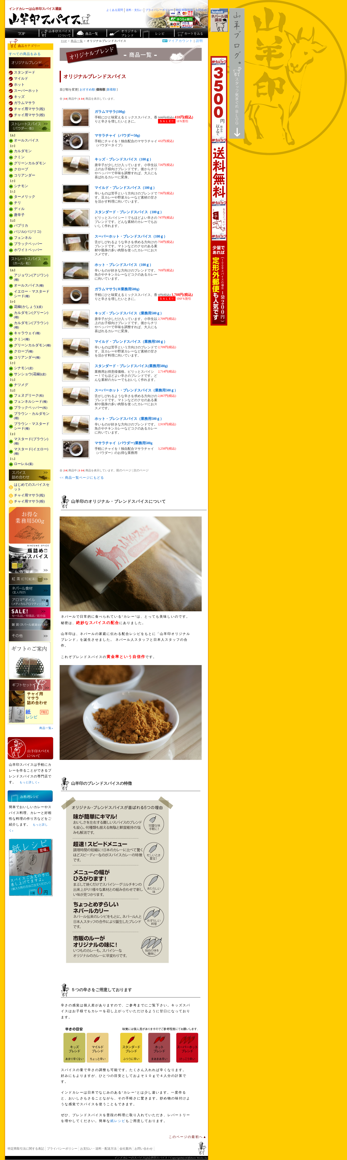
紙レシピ (118, 1121)
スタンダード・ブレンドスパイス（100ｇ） (129, 212)
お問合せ (201, 9)
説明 (199, 41)
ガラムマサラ (24, 103)
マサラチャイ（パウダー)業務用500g (123, 443)
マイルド (21, 78)
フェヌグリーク (29, 395)
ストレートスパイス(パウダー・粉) (29, 126)
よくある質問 (114, 9)
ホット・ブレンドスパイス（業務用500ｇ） (129, 419)
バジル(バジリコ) (27, 232)
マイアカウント (180, 41)
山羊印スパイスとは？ (30, 748)
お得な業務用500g (29, 525)
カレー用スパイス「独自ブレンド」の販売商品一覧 (29, 63)
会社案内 (125, 1148)
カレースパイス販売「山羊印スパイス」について (56, 33)
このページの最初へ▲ (188, 1137)
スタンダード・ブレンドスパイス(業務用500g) (131, 366)
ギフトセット (29, 685)
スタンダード (24, 72)
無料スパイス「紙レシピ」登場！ (31, 867)
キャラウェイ (27, 333)
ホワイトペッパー (28, 250)
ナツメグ (21, 385)
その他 (29, 635)
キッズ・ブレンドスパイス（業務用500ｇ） (129, 313)
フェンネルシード (30, 401)
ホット (19, 84)
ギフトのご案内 (29, 660)
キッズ (19, 97)
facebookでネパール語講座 (219, 20)
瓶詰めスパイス (29, 558)
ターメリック (24, 197)
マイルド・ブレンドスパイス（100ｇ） (126, 188)
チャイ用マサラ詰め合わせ (30, 699)
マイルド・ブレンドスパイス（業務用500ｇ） (131, 342)
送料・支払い (134, 9)
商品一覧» (46, 727)
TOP (64, 40)
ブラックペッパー (28, 244)
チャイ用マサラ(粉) (29, 115)
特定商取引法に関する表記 (26, 1148)
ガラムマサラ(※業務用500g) (117, 289)
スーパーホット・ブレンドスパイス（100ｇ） (131, 236)
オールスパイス (26, 140)
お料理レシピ (30, 796)
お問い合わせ (143, 1148)
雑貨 (29, 624)
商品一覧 (77, 40)
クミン (19, 157)
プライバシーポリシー (62, 1148)
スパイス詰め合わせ (29, 475)
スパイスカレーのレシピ (157, 33)
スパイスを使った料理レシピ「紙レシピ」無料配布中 (30, 715)
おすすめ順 (87, 89)
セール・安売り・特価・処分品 (29, 613)
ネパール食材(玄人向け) (29, 590)
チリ (17, 203)
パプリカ (21, 225)
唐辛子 (19, 215)
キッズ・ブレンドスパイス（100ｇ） (124, 159)
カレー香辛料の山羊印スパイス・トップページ (22, 33)
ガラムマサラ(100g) (110, 112)
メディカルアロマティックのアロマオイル (29, 601)
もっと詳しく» (29, 782)
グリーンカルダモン (30, 163)
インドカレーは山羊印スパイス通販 (35, 9)
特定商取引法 (184, 9)
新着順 (111, 89)
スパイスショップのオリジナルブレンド (123, 33)
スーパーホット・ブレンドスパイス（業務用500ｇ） (136, 390)
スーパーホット (26, 91)
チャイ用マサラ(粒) (29, 109)
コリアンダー (24, 175)
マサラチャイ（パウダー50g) (117, 135)
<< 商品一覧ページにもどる (82, 477)
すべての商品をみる (25, 54)
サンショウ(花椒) (30, 374)
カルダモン (23, 151)
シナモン (21, 186)
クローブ (21, 169)
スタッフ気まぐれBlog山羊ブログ (237, 73)
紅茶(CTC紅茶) (29, 578)
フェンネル (23, 238)
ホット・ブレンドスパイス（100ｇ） (124, 265)
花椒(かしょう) (28, 307)
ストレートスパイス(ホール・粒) (29, 261)
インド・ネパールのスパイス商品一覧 (89, 33)
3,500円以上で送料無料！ (219, 191)
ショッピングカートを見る (190, 33)
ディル (19, 209)
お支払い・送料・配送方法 (98, 1148)
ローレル (23, 464)
